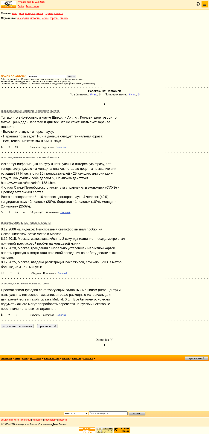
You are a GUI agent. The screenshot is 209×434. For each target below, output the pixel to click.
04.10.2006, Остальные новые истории (25, 283)
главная (6, 358)
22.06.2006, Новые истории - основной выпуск (30, 111)
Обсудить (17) (37, 212)
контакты (26, 419)
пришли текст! (196, 358)
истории (30, 13)
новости (62, 419)
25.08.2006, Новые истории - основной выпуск (30, 157)
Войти (21, 6)
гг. (95, 94)
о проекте (38, 419)
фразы (49, 13)
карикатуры (52, 358)
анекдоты (18, 13)
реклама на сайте (10, 419)
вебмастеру (50, 419)
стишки (58, 13)
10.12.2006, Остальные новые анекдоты (26, 223)
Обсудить (35, 147)
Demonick (61, 147)
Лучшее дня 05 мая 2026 (31, 2)
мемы (39, 13)
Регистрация (32, 6)
